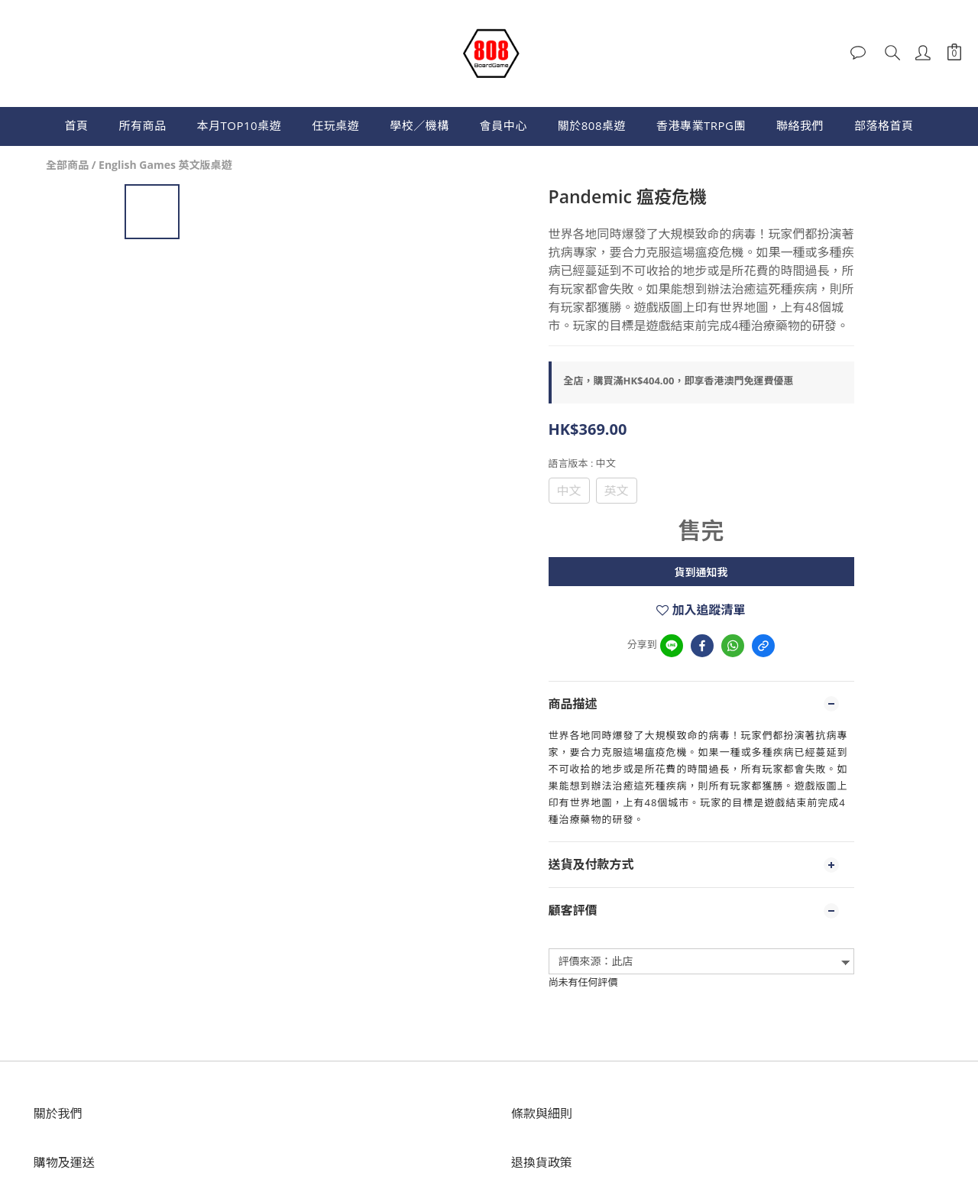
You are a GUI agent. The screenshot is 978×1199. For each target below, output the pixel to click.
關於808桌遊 (592, 125)
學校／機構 (419, 125)
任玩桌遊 (335, 125)
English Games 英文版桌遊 (165, 164)
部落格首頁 (884, 125)
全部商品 (67, 164)
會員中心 (503, 125)
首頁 (77, 125)
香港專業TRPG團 (701, 125)
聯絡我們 (800, 125)
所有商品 (143, 125)
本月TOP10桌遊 (239, 125)
